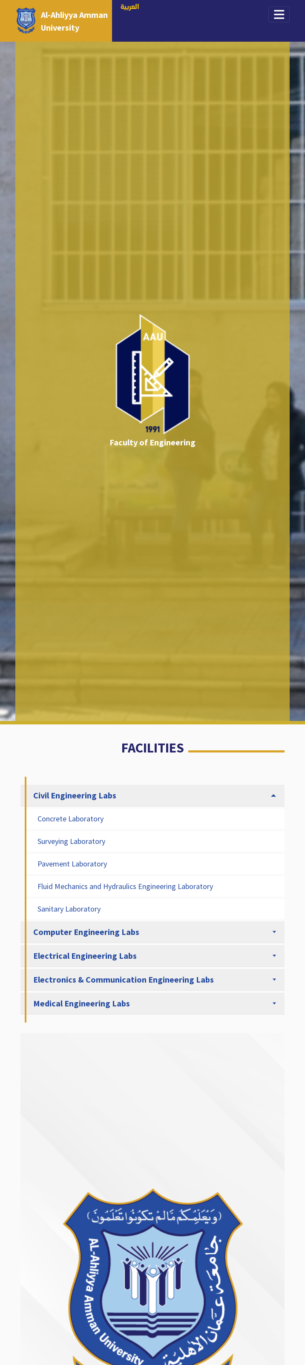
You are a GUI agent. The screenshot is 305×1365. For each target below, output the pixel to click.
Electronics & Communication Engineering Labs (123, 979)
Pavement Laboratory (72, 864)
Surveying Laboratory (71, 841)
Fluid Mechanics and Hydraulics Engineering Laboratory (125, 886)
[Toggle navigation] (279, 14)
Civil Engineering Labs (74, 795)
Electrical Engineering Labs (85, 955)
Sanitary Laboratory (69, 909)
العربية (130, 7)
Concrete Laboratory (70, 819)
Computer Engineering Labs (86, 931)
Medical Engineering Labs (81, 1003)
